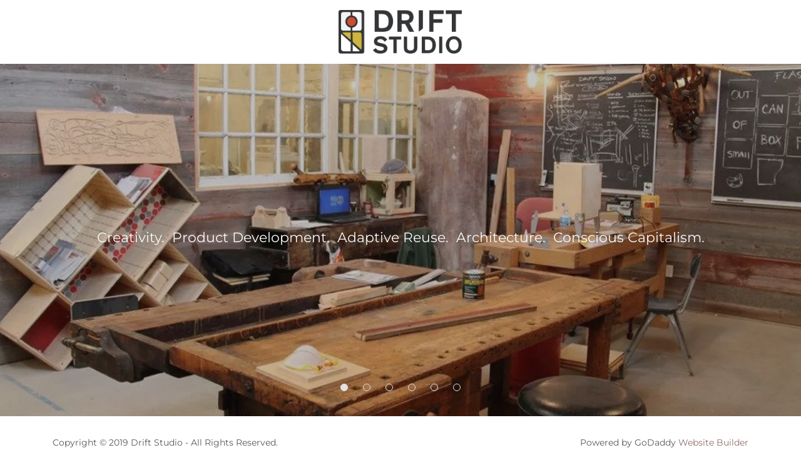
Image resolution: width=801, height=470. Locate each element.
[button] (344, 387)
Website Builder (713, 442)
